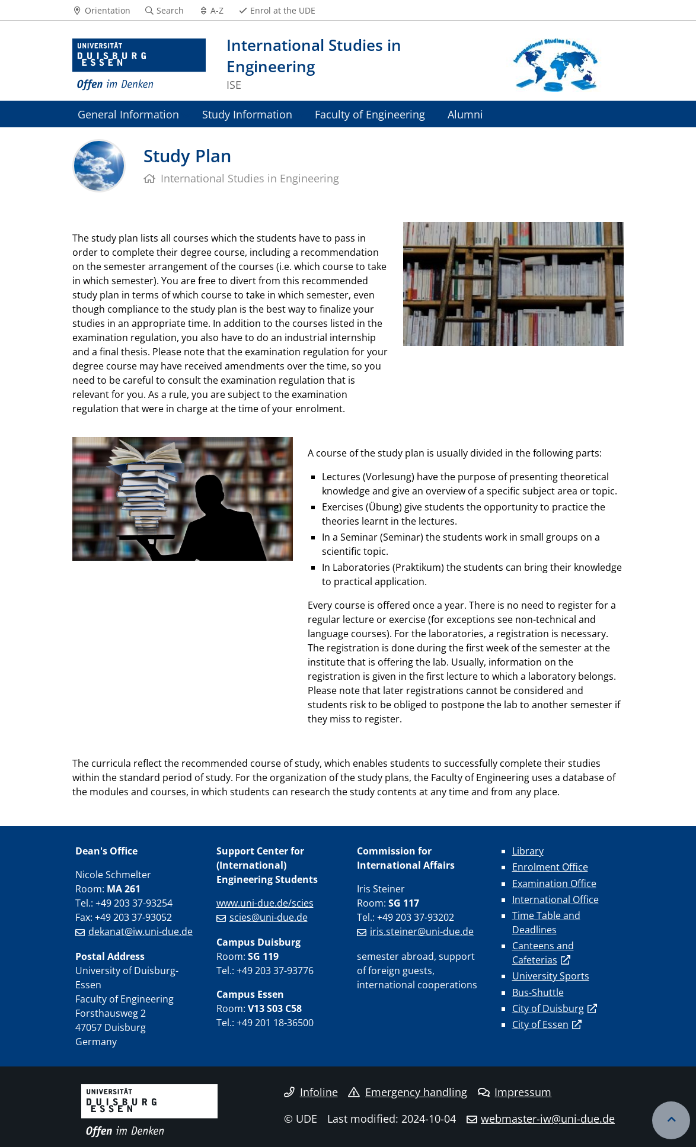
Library (528, 850)
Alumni (465, 114)
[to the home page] (139, 65)
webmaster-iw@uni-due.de (548, 1118)
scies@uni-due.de (268, 917)
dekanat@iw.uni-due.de (140, 931)
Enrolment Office (550, 866)
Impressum (515, 1092)
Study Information (247, 114)
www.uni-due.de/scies (265, 903)
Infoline (311, 1092)
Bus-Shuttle (538, 992)
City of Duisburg (548, 1008)
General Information (128, 114)
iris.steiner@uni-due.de (422, 931)
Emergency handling (407, 1092)
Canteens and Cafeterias (543, 952)
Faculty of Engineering (370, 114)
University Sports (550, 975)
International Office (555, 899)
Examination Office (554, 883)
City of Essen (540, 1024)
